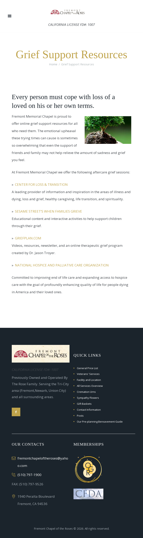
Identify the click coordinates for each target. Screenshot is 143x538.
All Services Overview (90, 386)
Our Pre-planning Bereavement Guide (100, 421)
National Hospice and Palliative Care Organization (62, 265)
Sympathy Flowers (88, 398)
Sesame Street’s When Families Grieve (48, 211)
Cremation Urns (86, 392)
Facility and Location (89, 380)
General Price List (87, 368)
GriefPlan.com (28, 238)
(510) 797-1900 (29, 474)
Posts (80, 415)
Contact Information (89, 409)
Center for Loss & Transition (41, 184)
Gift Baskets (84, 403)
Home (53, 64)
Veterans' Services (88, 374)
